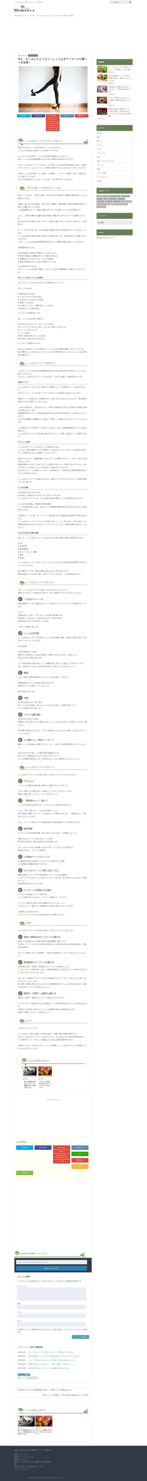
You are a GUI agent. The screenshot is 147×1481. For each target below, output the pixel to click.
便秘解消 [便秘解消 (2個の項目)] (128, 201)
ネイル (99, 149)
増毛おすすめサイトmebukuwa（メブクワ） (29, 1466)
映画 (98, 157)
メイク (99, 145)
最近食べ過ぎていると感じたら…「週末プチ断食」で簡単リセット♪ (51, 1364)
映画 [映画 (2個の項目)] (108, 204)
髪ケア (99, 141)
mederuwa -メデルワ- (44, 1478)
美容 (36, 1378)
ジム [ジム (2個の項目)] (105, 199)
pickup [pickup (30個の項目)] (99, 196)
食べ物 (99, 133)
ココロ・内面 (101, 173)
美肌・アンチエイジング (105, 161)
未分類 (99, 181)
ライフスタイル (102, 177)
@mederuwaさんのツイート (106, 238)
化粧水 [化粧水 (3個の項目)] (103, 204)
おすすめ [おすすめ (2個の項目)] (105, 196)
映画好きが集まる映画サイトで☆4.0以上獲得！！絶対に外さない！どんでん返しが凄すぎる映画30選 (114, 113)
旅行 (98, 137)
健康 (31, 1347)
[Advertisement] (73, 34)
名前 (18, 1303)
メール (19, 1312)
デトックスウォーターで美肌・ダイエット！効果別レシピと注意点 (50, 1352)
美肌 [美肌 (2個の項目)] (125, 204)
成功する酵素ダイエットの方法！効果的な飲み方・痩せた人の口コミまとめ (53, 1356)
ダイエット (23, 1347)
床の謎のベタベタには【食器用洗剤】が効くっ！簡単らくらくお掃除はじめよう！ (46, 1390)
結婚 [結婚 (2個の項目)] (117, 204)
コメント (21, 1286)
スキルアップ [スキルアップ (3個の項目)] (112, 199)
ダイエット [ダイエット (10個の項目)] (100, 201)
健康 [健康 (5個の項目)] (98, 204)
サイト (19, 1321)
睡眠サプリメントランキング (24, 1457)
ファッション (101, 153)
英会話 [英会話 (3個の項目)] (99, 207)
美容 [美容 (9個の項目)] (121, 204)
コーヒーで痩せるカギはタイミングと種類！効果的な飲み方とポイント (52, 1360)
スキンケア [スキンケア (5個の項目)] (121, 199)
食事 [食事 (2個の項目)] (104, 207)
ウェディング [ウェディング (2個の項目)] (125, 196)
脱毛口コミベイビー (21, 1459)
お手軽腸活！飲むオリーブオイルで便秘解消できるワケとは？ (49, 1368)
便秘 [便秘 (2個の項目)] (123, 201)
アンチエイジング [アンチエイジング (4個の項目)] (114, 196)
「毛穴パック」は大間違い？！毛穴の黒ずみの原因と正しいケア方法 (64, 1395)
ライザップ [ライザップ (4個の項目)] (117, 201)
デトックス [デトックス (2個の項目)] (108, 201)
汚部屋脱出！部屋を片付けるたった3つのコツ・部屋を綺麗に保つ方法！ (114, 90)
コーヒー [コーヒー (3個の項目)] (99, 199)
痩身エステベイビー (21, 1455)
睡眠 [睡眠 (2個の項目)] (112, 204)
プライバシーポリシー (21, 1469)
